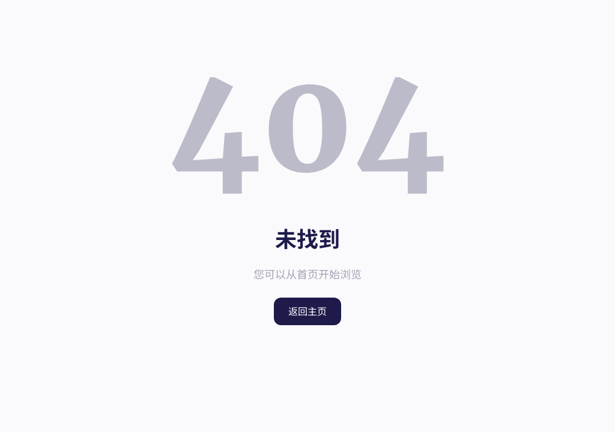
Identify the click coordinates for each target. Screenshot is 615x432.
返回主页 (307, 311)
